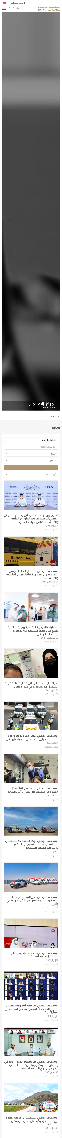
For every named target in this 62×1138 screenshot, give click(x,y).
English (16, 8)
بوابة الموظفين (16, 3)
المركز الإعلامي (53, 416)
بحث (31, 467)
